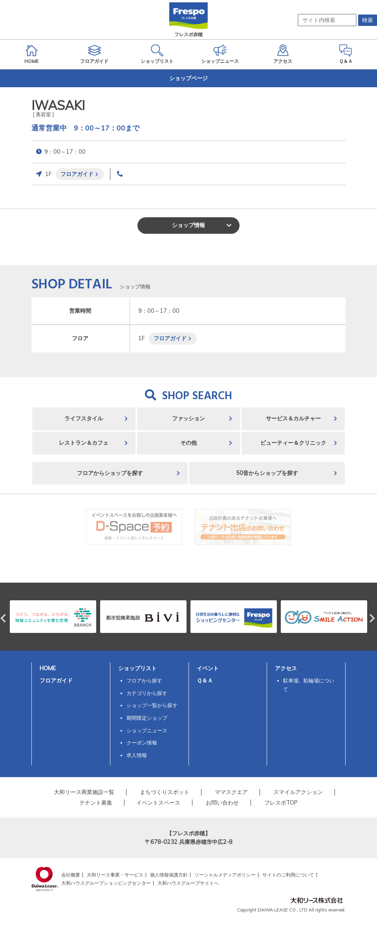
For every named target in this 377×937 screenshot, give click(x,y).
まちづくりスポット (164, 792)
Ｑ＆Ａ (205, 680)
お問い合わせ (222, 802)
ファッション (188, 418)
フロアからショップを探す (110, 473)
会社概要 (70, 875)
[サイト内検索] (327, 20)
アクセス (286, 668)
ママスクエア (231, 792)
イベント (208, 668)
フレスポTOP (281, 802)
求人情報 (136, 755)
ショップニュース (146, 730)
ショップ (188, 225)
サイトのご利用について (288, 875)
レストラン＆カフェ (83, 442)
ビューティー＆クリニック (293, 442)
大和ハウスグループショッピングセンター (106, 883)
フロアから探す (144, 680)
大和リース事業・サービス (115, 875)
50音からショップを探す (267, 473)
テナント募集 (95, 802)
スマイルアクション (298, 792)
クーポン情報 (141, 742)
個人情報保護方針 (169, 875)
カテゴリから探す (146, 693)
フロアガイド (76, 174)
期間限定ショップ (146, 718)
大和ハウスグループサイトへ (188, 883)
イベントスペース (158, 802)
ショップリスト (137, 668)
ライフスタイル (83, 418)
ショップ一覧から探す (152, 705)
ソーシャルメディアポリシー (225, 875)
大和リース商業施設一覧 (84, 792)
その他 (188, 442)
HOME (48, 668)
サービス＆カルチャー (293, 418)
